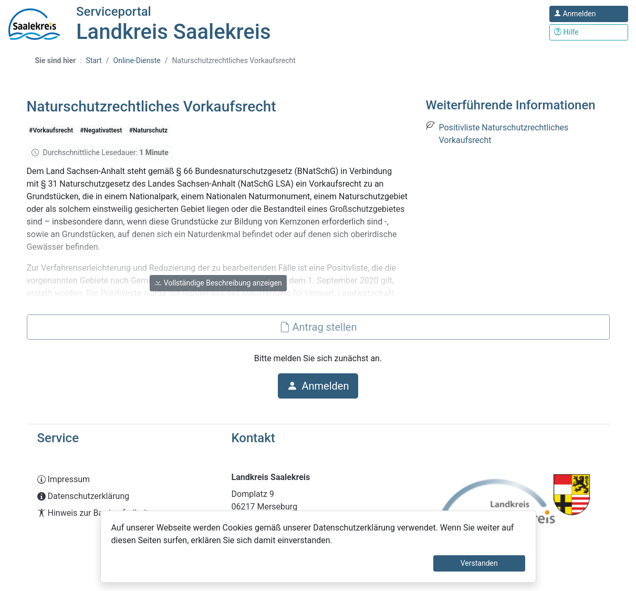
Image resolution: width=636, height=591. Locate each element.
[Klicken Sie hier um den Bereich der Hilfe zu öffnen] (588, 32)
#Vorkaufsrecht (51, 130)
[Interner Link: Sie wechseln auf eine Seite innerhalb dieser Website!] (124, 479)
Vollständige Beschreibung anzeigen (218, 283)
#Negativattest (101, 130)
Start (94, 60)
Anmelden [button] (318, 386)
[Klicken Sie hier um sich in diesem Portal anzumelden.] (588, 14)
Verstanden (479, 563)
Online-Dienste (137, 60)
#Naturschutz (148, 130)
